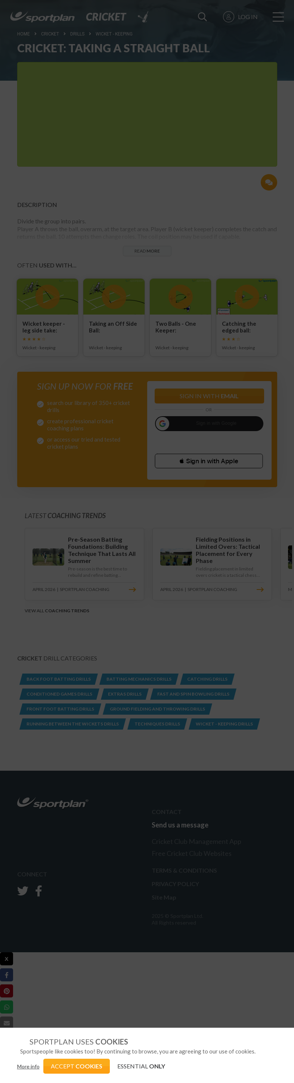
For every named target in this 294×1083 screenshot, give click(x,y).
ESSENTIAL (141, 1066)
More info (28, 1066)
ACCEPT (76, 1066)
